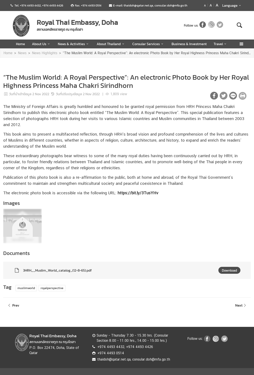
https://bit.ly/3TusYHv (138, 192)
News (22, 53)
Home (20, 43)
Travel (221, 43)
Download (229, 270)
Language (232, 5)
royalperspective (52, 288)
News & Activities (74, 43)
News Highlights (44, 53)
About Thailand (111, 43)
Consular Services (148, 43)
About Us (41, 43)
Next (241, 305)
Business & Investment (189, 43)
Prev (13, 305)
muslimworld (26, 288)
